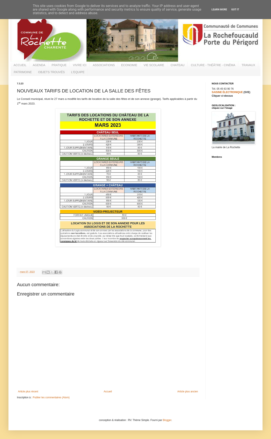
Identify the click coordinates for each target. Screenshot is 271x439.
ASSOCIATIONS (104, 65)
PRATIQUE (59, 65)
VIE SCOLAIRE (154, 65)
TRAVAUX (248, 65)
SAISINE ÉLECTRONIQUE (227, 92)
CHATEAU (178, 65)
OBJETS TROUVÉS (51, 72)
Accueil (108, 391)
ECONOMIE (129, 65)
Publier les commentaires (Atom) (51, 397)
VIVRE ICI (79, 65)
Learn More (219, 9)
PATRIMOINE (23, 72)
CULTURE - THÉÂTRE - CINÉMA (213, 65)
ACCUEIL (20, 65)
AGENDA (39, 65)
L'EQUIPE (77, 72)
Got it (235, 9)
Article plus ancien (187, 391)
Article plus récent (28, 391)
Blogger (167, 420)
